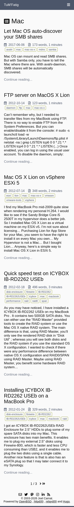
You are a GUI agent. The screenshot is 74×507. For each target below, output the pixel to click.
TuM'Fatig (11, 5)
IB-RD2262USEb (15, 296)
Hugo (66, 501)
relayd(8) (51, 501)
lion (17, 195)
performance (13, 300)
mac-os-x (30, 49)
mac (18, 49)
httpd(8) (39, 501)
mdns (42, 49)
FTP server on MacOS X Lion (37, 95)
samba (52, 49)
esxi (8, 195)
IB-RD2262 (44, 291)
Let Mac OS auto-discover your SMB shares (33, 34)
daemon (10, 107)
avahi (9, 49)
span (44, 300)
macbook (54, 296)
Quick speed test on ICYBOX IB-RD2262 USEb (36, 276)
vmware (49, 195)
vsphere (29, 200)
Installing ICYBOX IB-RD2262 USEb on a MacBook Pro (28, 395)
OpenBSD (25, 501)
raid (26, 300)
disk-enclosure (14, 291)
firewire (30, 291)
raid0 (35, 300)
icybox (32, 296)
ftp (20, 107)
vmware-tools (13, 200)
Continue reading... (18, 79)
